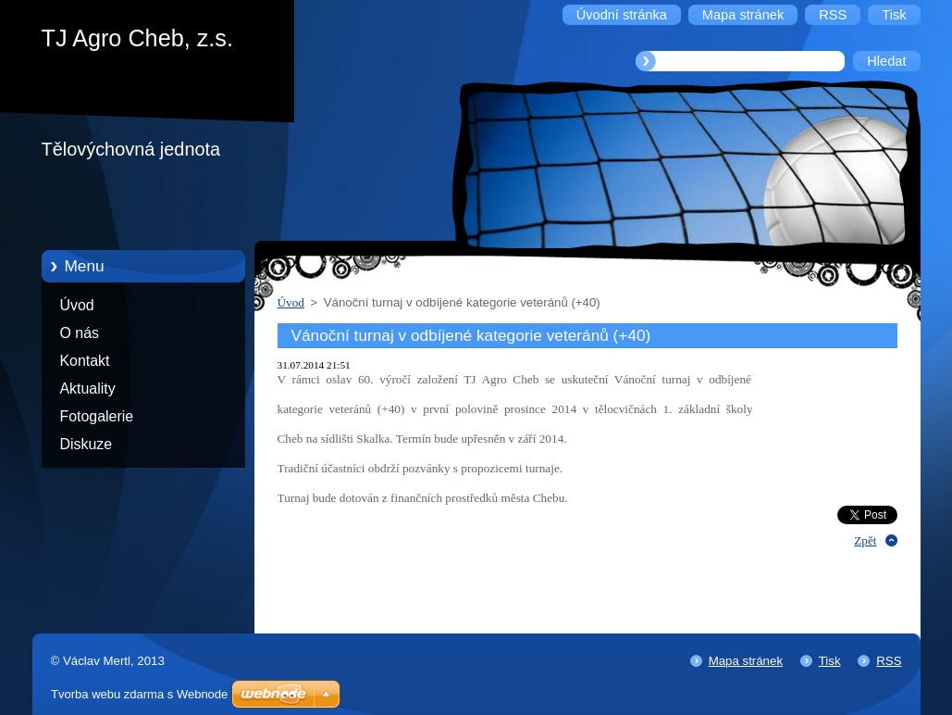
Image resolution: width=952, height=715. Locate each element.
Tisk (830, 661)
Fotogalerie (97, 416)
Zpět (865, 540)
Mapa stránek (746, 661)
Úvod (77, 305)
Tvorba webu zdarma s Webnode (139, 694)
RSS (888, 661)
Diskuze (86, 444)
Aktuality (88, 388)
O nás (79, 333)
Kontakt (85, 361)
